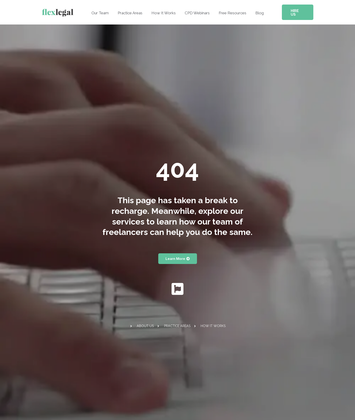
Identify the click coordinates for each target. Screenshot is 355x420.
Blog (256, 11)
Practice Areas (132, 11)
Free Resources (230, 11)
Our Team (103, 11)
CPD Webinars (196, 11)
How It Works (164, 11)
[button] (295, 10)
